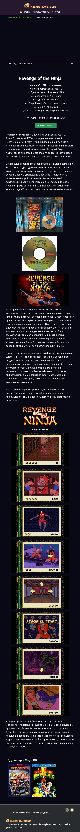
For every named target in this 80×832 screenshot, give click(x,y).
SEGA (18, 17)
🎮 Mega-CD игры (41, 12)
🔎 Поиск (55, 12)
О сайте (25, 812)
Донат (46, 812)
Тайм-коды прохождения (20, 64)
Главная (10, 17)
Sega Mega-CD (28, 17)
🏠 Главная (25, 12)
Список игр (36, 812)
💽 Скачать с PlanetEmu (46, 125)
